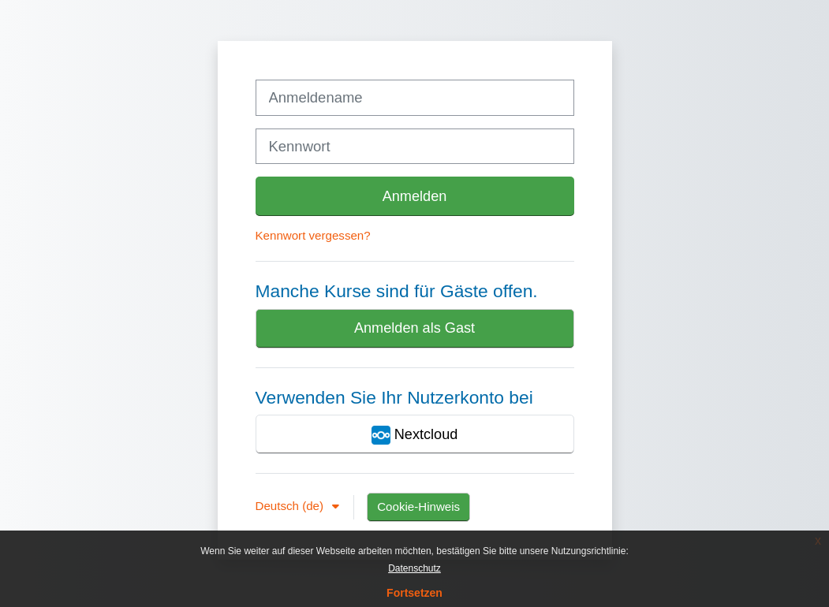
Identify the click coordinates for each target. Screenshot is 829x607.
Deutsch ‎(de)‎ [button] (291, 505)
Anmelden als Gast (414, 328)
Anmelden (415, 196)
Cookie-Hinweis (418, 506)
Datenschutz (414, 568)
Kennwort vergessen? (313, 235)
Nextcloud (415, 435)
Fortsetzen (414, 593)
